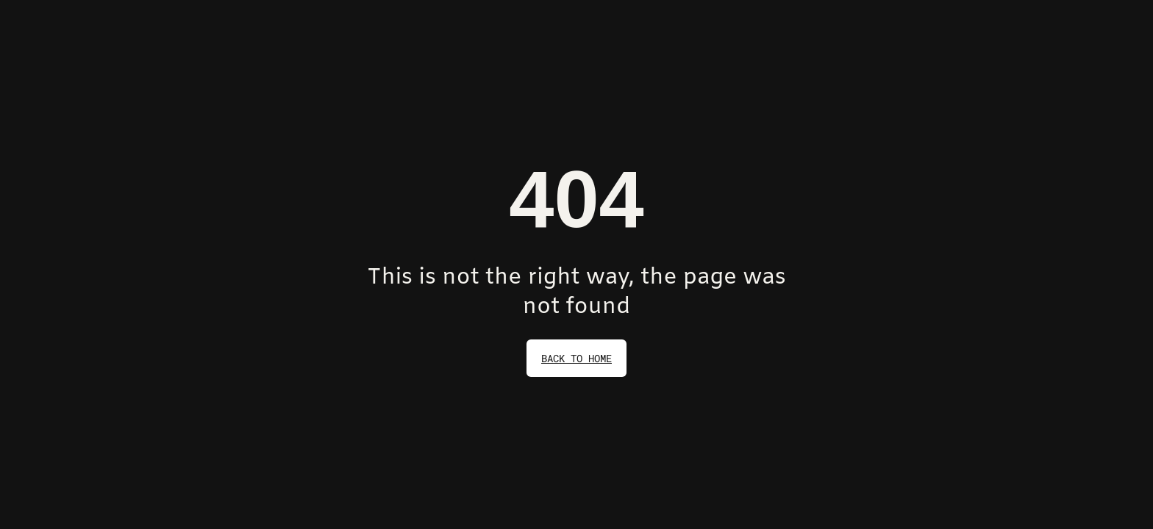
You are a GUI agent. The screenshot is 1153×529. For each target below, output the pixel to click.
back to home (576, 358)
